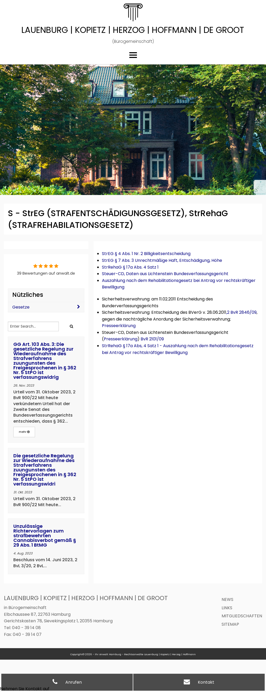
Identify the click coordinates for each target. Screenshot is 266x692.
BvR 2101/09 (152, 339)
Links (227, 608)
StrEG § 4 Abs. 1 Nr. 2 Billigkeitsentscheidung (146, 254)
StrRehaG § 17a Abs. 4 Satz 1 (130, 267)
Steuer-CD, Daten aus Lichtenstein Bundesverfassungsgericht (165, 274)
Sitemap (230, 624)
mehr (24, 432)
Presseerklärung (119, 326)
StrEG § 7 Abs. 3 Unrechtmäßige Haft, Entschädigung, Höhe (162, 260)
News (227, 599)
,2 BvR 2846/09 (241, 312)
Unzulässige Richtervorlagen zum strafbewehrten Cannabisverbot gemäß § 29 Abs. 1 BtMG (44, 535)
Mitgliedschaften (242, 616)
